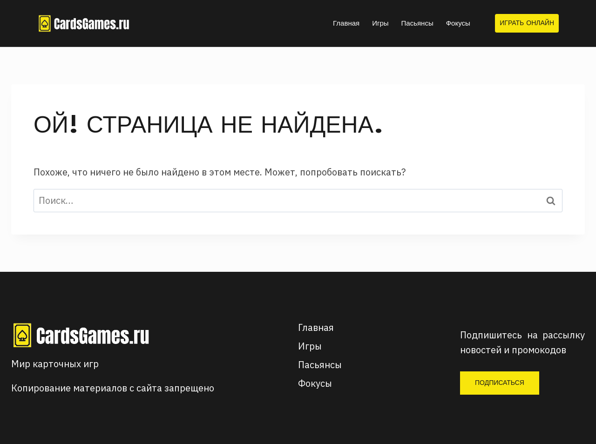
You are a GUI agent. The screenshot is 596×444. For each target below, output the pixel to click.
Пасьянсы (417, 23)
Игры (380, 23)
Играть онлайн (527, 23)
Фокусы (458, 23)
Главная (346, 23)
